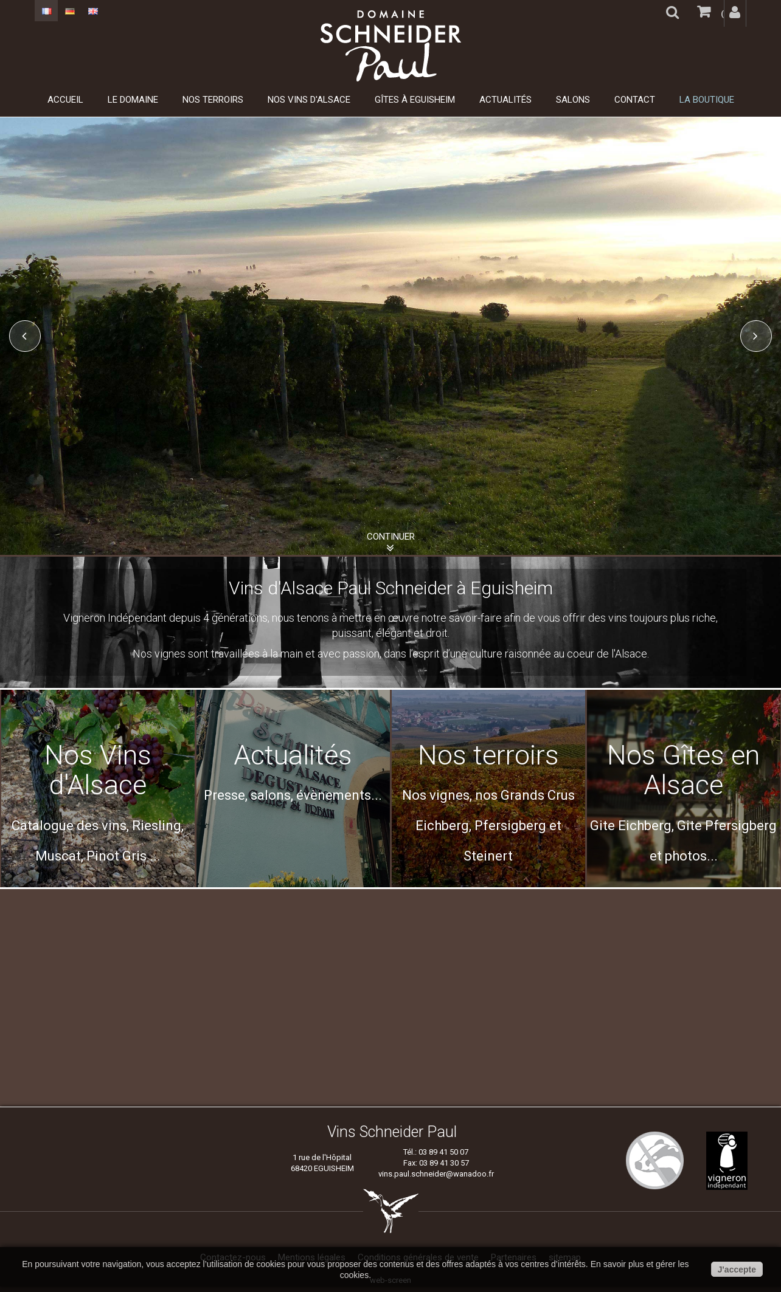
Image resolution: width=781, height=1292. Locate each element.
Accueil (65, 99)
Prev (25, 336)
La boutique (706, 99)
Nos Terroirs (212, 99)
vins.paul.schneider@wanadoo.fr (436, 1173)
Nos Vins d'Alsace (309, 99)
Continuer (391, 536)
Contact (634, 99)
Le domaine (133, 99)
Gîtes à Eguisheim (415, 99)
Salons (573, 99)
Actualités (505, 99)
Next (756, 336)
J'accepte (737, 1269)
